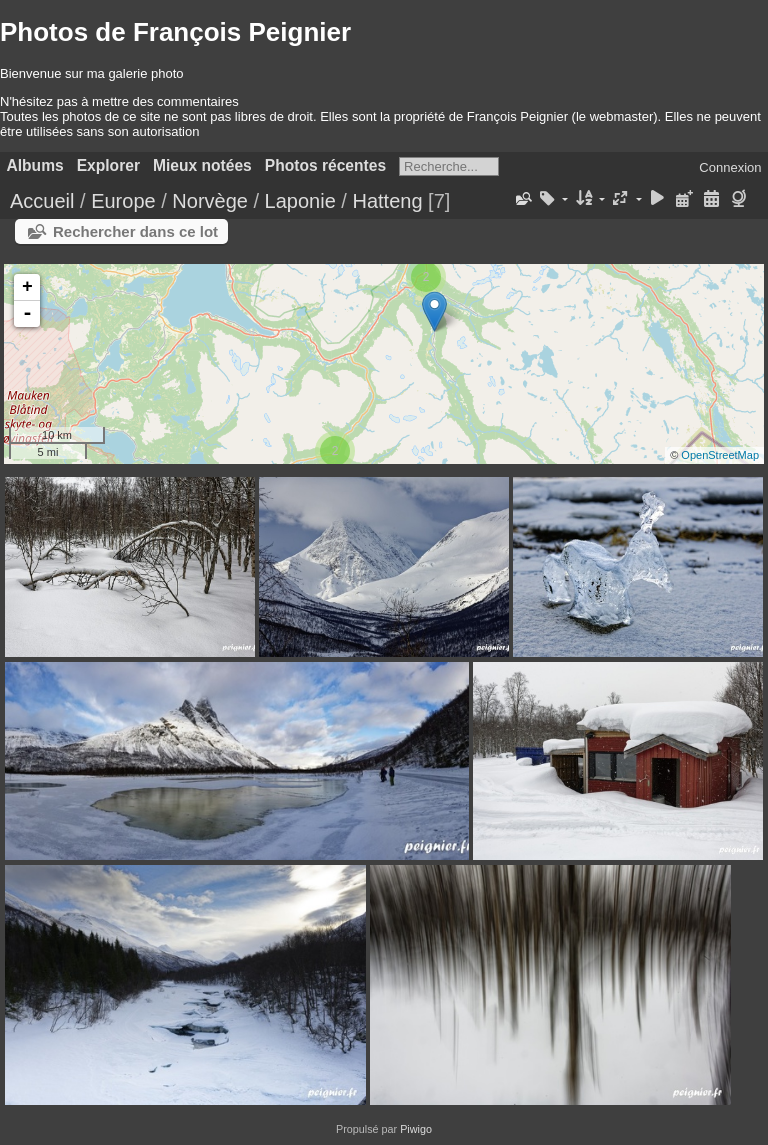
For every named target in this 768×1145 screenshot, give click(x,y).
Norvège (210, 201)
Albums (35, 165)
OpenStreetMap (720, 455)
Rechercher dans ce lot (135, 231)
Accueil (42, 201)
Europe (123, 201)
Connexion (730, 167)
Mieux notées (202, 165)
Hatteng (387, 201)
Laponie (300, 201)
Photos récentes (325, 165)
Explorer (108, 165)
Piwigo (416, 1129)
